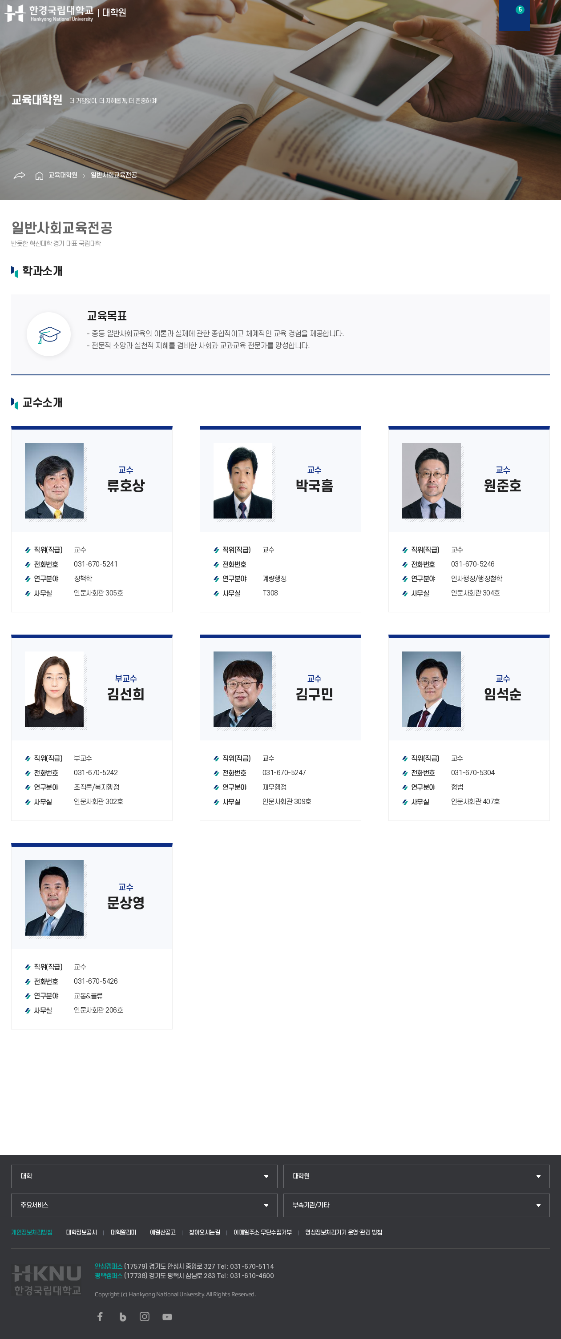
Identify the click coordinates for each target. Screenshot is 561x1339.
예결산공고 (163, 1232)
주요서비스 (34, 1205)
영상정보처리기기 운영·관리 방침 (343, 1232)
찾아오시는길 (204, 1232)
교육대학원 (62, 175)
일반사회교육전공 (114, 175)
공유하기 (19, 176)
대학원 (301, 1176)
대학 (26, 1176)
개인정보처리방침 (31, 1232)
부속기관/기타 (311, 1205)
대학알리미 (123, 1232)
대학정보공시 (81, 1232)
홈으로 (39, 176)
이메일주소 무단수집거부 (262, 1232)
